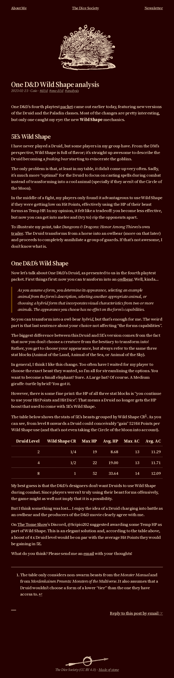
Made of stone (109, 669)
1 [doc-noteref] (146, 415)
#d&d (44, 90)
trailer (17, 233)
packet (66, 106)
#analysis (72, 90)
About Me (19, 8)
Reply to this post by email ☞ (136, 613)
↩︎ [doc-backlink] (40, 594)
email (88, 553)
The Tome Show (32, 524)
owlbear (125, 279)
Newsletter (154, 8)
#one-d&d (56, 90)
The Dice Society (85, 8)
